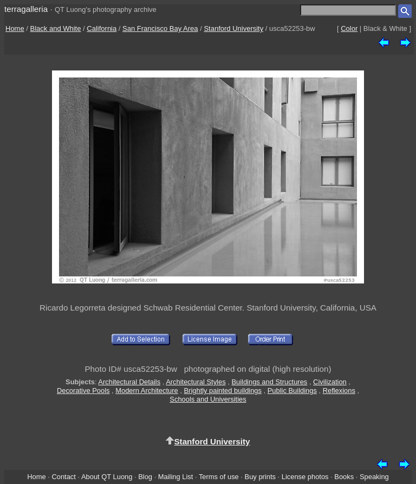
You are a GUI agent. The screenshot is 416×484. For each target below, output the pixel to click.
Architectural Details (129, 382)
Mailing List (175, 477)
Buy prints (260, 477)
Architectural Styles (195, 382)
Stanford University (233, 28)
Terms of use (219, 477)
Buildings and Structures (269, 382)
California (101, 28)
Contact (63, 477)
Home (14, 28)
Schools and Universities (208, 399)
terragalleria (26, 9)
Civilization (330, 382)
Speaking (374, 477)
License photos (305, 477)
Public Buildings (292, 390)
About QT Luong (106, 477)
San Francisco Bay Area (160, 28)
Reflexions (339, 390)
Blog (145, 477)
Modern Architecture (146, 390)
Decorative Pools (83, 390)
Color (349, 28)
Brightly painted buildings (223, 390)
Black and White (55, 28)
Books (344, 477)
